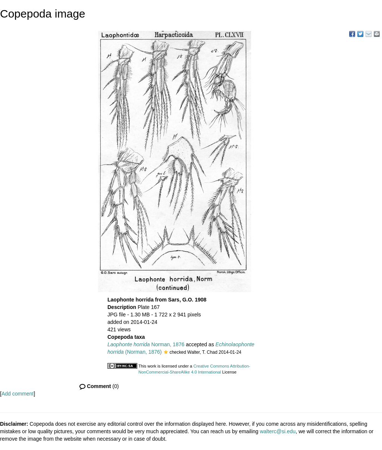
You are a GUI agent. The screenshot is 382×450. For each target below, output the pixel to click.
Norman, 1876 (145, 344)
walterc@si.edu (277, 431)
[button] (166, 352)
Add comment (17, 394)
